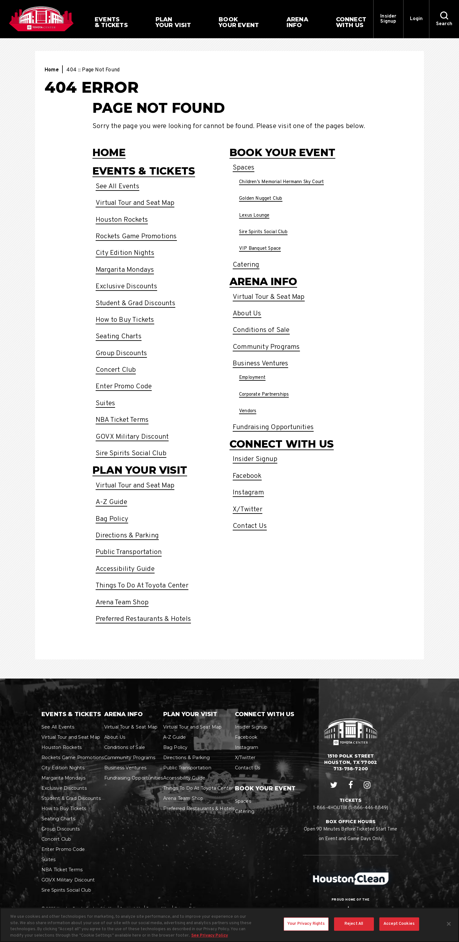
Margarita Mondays (125, 270)
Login (416, 19)
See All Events (117, 186)
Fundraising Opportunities (273, 427)
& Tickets (111, 22)
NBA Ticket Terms (122, 420)
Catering (246, 265)
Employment (252, 378)
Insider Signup (388, 19)
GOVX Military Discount (132, 437)
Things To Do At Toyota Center (142, 585)
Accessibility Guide (125, 569)
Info (297, 22)
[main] (229, 358)
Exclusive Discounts (126, 286)
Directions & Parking (127, 535)
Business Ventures (260, 363)
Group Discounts (121, 353)
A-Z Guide (111, 502)
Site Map (108, 908)
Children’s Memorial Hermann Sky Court (281, 182)
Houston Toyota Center (41, 18)
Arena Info (263, 281)
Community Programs (266, 347)
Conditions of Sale (261, 330)
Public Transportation (129, 552)
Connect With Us (281, 444)
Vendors (247, 411)
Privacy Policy (187, 908)
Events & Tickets (143, 171)
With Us (351, 22)
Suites (105, 403)
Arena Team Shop (122, 602)
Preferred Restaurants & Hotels (143, 619)
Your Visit (173, 22)
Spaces (243, 167)
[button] (444, 19)
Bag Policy (112, 519)
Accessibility (131, 908)
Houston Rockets (122, 220)
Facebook (247, 476)
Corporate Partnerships (264, 395)
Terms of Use (158, 908)
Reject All (354, 929)
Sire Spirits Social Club (131, 453)
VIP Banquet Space (260, 249)
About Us (247, 313)
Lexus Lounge (254, 215)
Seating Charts (119, 336)
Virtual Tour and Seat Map (135, 203)
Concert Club (116, 370)
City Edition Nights (125, 253)
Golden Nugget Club (260, 199)
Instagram (248, 492)
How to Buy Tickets (125, 320)
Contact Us (250, 526)
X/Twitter (247, 509)
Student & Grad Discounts (135, 303)
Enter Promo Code (124, 386)
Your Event (239, 22)
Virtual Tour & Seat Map (269, 297)
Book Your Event (282, 152)
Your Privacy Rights (306, 929)
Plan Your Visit (139, 470)
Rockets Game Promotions (136, 236)
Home (52, 70)
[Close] (449, 930)
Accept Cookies (399, 929)
